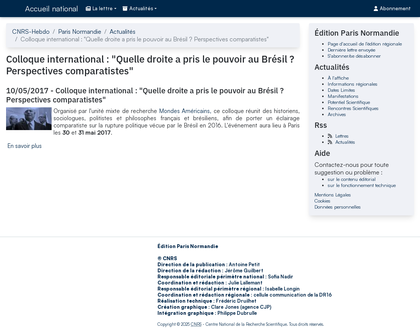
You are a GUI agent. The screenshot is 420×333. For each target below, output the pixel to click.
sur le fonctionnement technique (362, 185)
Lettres (342, 136)
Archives (337, 114)
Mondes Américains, (185, 111)
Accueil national (51, 8)
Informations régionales (353, 84)
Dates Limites (341, 90)
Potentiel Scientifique (349, 102)
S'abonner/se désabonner (354, 56)
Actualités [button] (138, 8)
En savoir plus (25, 145)
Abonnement (392, 8)
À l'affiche (338, 78)
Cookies (322, 201)
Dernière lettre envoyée (351, 50)
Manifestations (343, 96)
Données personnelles (338, 207)
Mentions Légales (333, 195)
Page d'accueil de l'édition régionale (365, 44)
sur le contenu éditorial (352, 179)
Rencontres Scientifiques (353, 108)
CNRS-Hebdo (31, 31)
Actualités (122, 31)
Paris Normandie (79, 31)
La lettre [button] (99, 8)
